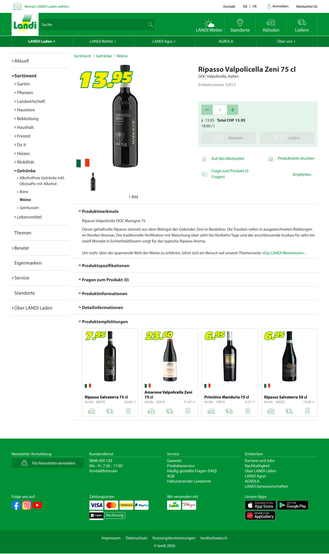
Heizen (23, 153)
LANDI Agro (162, 41)
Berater (21, 248)
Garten (23, 84)
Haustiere (26, 110)
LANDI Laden (40, 41)
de (245, 6)
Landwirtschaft (31, 101)
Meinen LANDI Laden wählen (46, 6)
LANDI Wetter (101, 41)
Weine (25, 199)
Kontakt (229, 6)
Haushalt (25, 127)
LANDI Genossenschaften (266, 486)
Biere (24, 191)
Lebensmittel (29, 217)
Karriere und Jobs (260, 460)
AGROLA (225, 41)
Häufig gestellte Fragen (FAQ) (192, 471)
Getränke (26, 171)
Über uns (285, 41)
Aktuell (21, 61)
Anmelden (280, 6)
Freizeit (24, 136)
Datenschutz (136, 538)
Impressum (111, 538)
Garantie (174, 460)
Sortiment (25, 75)
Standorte (24, 293)
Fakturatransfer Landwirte (189, 481)
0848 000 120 (100, 460)
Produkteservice (181, 465)
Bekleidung (27, 118)
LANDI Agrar (255, 476)
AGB (171, 476)
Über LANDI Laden (33, 308)
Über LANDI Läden (261, 471)
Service (21, 278)
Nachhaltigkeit (257, 465)
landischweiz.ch (213, 538)
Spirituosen (29, 207)
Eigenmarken (28, 263)
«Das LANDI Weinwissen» (283, 253)
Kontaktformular (103, 471)
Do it (21, 145)
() (306, 6)
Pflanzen (25, 92)
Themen (22, 233)
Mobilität (25, 162)
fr (255, 6)
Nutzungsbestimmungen (173, 538)
